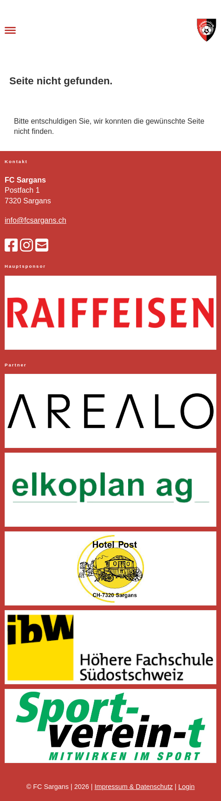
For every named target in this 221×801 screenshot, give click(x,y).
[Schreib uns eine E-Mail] (41, 245)
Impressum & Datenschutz (134, 786)
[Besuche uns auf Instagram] (26, 245)
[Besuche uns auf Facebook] (11, 245)
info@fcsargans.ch (35, 220)
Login (186, 786)
